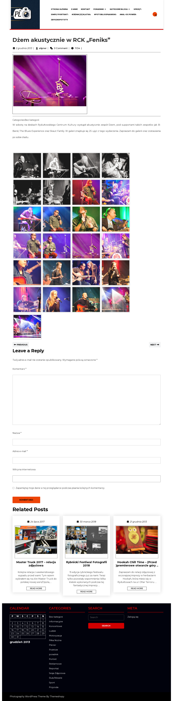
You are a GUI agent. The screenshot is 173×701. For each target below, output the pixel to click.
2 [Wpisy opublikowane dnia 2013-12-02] (12, 623)
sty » (17, 646)
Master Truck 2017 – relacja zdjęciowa (36, 563)
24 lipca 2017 (37, 521)
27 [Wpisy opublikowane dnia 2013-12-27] (32, 633)
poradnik (53, 654)
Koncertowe (55, 626)
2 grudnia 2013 (24, 48)
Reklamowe (55, 663)
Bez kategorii (56, 616)
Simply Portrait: (59, 14)
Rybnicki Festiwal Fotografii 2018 (86, 563)
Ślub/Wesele (55, 678)
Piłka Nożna (55, 640)
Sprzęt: (138, 9)
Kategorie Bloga (119, 9)
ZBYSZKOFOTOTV (59, 20)
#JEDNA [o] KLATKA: (81, 14)
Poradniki (98, 9)
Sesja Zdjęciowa (57, 673)
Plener (52, 645)
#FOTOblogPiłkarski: (105, 14)
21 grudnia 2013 (138, 521)
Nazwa (17, 433)
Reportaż (54, 668)
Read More (34, 588)
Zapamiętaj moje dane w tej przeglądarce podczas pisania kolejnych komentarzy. (60, 488)
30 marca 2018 (88, 521)
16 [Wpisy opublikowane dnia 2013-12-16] (12, 630)
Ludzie (52, 631)
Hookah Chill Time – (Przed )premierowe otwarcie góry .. (137, 563)
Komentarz (19, 369)
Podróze (53, 649)
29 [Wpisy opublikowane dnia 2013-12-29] (43, 633)
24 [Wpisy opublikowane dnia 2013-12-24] (17, 633)
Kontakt (85, 9)
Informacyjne (56, 621)
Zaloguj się (132, 616)
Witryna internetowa (24, 469)
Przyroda (53, 687)
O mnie (74, 9)
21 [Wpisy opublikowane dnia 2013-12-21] (38, 630)
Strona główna (59, 9)
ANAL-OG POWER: (128, 14)
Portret (53, 659)
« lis (11, 646)
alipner (43, 48)
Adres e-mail (20, 451)
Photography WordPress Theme (28, 696)
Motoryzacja (55, 635)
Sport (52, 682)
